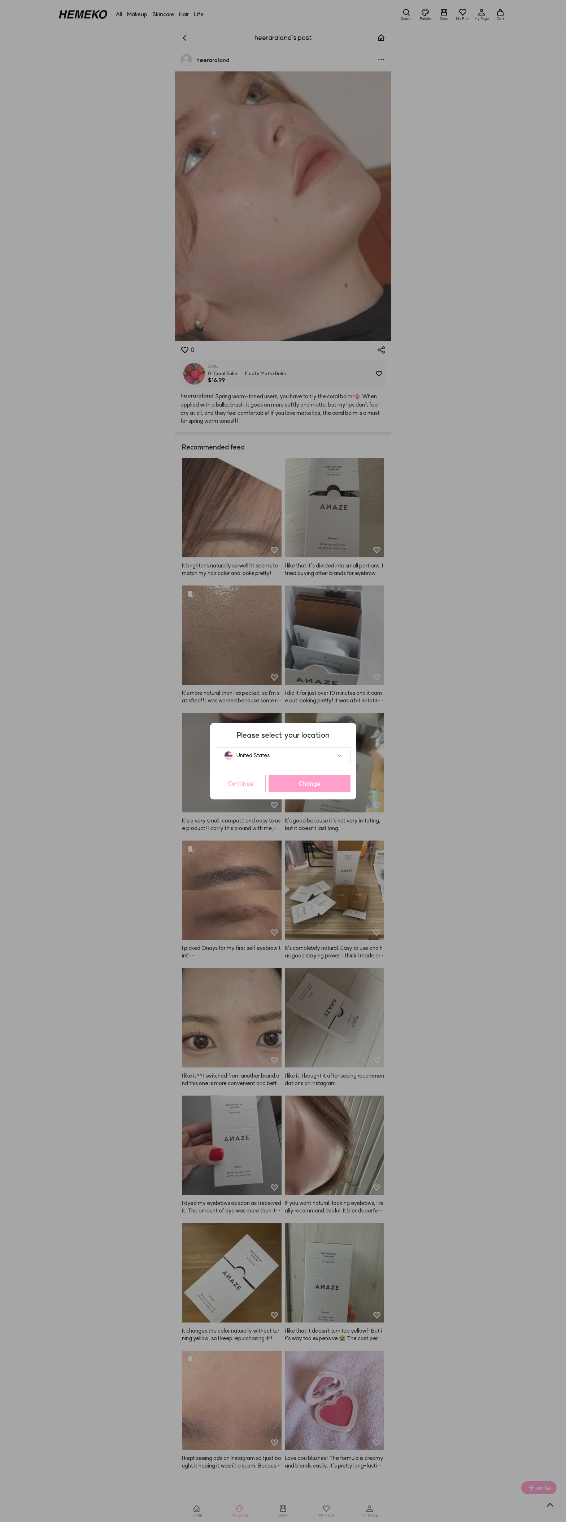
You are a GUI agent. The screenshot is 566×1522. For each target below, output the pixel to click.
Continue (241, 783)
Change (310, 783)
